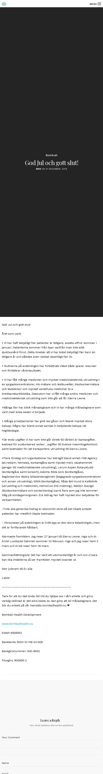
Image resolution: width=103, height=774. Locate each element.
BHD (38, 169)
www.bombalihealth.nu (17, 623)
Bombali (52, 155)
